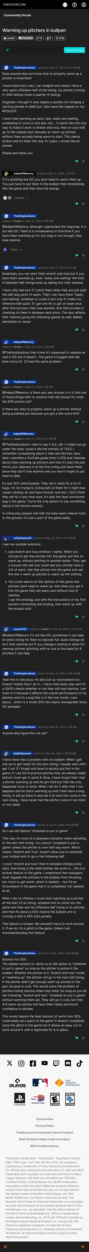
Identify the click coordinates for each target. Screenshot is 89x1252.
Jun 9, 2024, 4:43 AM (62, 824)
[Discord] (68, 1063)
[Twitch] (56, 1063)
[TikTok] (80, 1063)
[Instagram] (21, 1063)
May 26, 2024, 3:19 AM (63, 726)
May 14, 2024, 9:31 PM (59, 537)
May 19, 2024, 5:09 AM (63, 673)
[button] (5, 1247)
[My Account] (83, 4)
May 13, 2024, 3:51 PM (39, 438)
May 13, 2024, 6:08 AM (39, 220)
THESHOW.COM (14, 4)
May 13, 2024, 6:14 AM (62, 267)
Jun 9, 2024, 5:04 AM (62, 953)
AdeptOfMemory (24, 173)
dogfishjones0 (22, 753)
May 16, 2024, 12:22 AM (67, 628)
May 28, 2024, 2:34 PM (59, 753)
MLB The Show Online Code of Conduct (44, 1139)
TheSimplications (24, 67)
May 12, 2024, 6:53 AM (63, 67)
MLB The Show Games (44, 1146)
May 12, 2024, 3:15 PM (61, 173)
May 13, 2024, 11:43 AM (40, 346)
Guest (17, 220)
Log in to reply (74, 50)
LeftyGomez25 (22, 537)
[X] (10, 1063)
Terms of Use (44, 1119)
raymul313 (20, 628)
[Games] (65, 4)
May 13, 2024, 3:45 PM (39, 386)
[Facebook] (33, 1063)
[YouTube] (45, 1063)
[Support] (75, 4)
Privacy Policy (45, 1125)
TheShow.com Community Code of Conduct (44, 1132)
